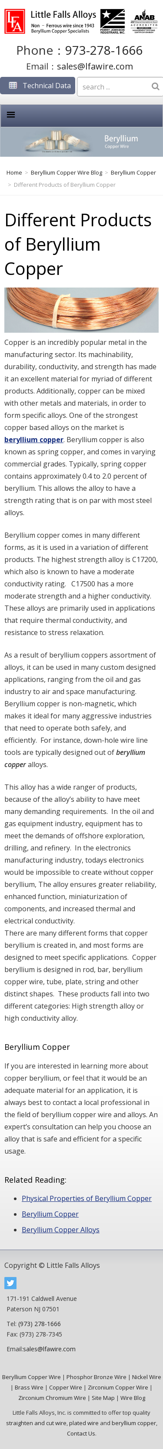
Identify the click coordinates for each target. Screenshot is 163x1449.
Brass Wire (29, 1387)
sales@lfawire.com (95, 66)
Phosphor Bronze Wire (96, 1377)
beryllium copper (33, 439)
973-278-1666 (104, 50)
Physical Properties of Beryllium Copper (87, 1198)
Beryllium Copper (50, 1214)
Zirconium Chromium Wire (52, 1398)
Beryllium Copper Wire (31, 1377)
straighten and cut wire (36, 1423)
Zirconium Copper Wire (118, 1387)
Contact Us (81, 1433)
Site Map (103, 1398)
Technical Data (37, 85)
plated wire (84, 1423)
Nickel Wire (146, 1377)
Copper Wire (65, 1387)
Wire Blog (132, 1398)
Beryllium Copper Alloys (61, 1229)
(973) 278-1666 (39, 1324)
